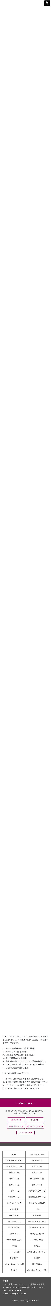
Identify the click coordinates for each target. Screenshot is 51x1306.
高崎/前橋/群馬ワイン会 (37, 1197)
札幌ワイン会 (37, 1166)
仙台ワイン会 (14, 1173)
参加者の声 (14, 1258)
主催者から (37, 1215)
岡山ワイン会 (14, 1179)
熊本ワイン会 (37, 1185)
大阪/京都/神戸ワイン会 (14, 1160)
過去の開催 (14, 1209)
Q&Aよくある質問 (37, 1234)
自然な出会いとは (15, 1126)
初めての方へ (15, 1120)
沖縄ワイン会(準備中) (37, 1203)
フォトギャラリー (25, 1132)
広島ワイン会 (37, 1173)
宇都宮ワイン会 (14, 1197)
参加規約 (14, 1270)
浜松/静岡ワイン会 (37, 1179)
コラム (37, 1209)
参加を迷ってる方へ (37, 1228)
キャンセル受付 (14, 1252)
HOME (14, 1154)
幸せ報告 (37, 1258)
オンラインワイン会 (14, 1203)
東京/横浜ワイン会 (37, 1154)
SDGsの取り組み (37, 1240)
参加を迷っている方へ (34, 1126)
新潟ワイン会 (14, 1185)
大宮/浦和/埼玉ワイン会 (37, 1191)
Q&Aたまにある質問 (14, 1240)
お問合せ (37, 1246)
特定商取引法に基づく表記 (37, 1270)
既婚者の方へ (14, 1234)
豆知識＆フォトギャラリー (37, 1252)
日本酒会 (14, 1246)
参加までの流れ (14, 1228)
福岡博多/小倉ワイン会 (14, 1166)
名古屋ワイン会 (37, 1160)
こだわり (34, 1120)
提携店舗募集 (37, 1264)
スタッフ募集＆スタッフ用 (14, 1264)
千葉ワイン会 (14, 1191)
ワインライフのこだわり (37, 1221)
